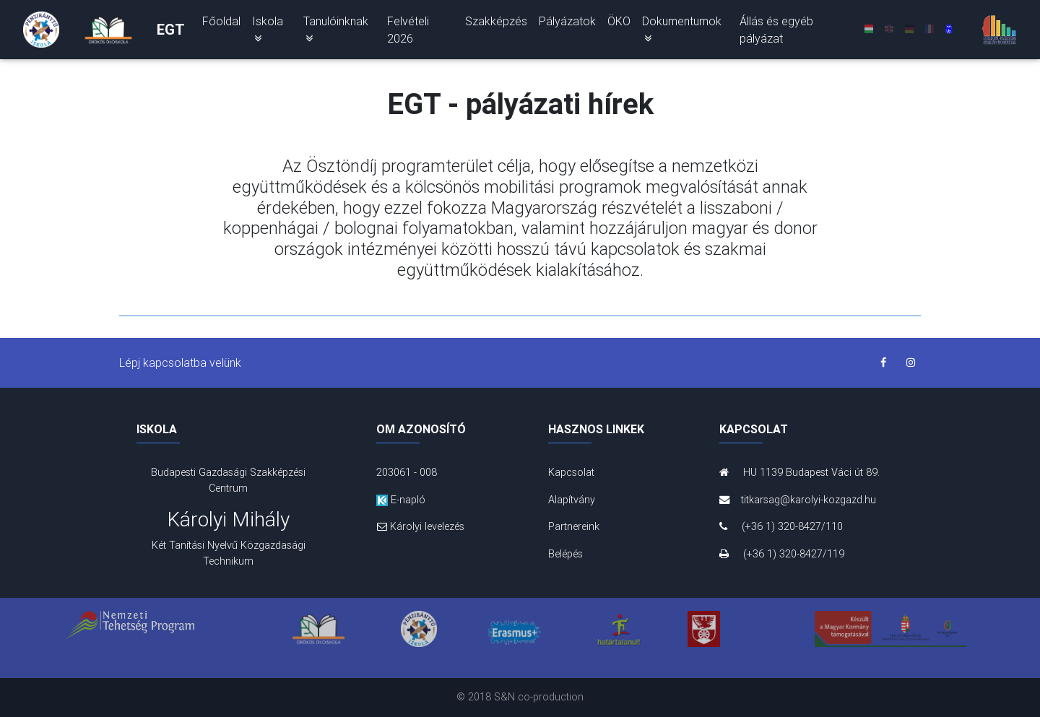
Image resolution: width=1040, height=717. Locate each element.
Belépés (565, 553)
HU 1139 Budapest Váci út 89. (799, 472)
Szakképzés (496, 24)
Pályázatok (567, 24)
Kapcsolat (571, 472)
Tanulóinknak (335, 32)
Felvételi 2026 (408, 32)
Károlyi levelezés (420, 526)
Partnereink (573, 526)
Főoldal (221, 24)
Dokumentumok (682, 32)
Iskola (267, 32)
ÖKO (618, 24)
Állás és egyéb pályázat (776, 32)
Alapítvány (571, 499)
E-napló (400, 499)
